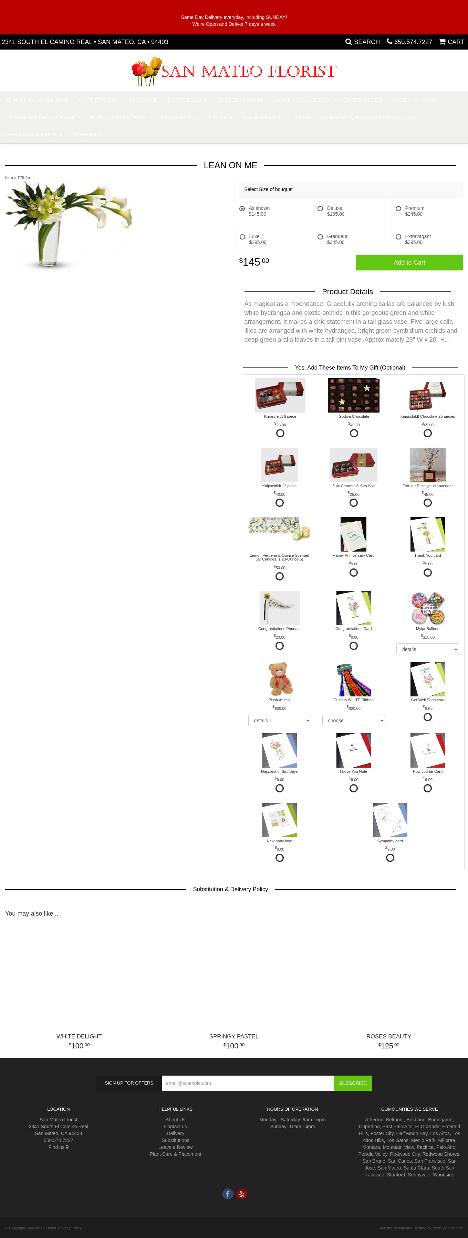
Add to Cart (409, 262)
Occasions (178, 117)
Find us (59, 1147)
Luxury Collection (302, 100)
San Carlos (400, 1161)
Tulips (302, 117)
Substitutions (175, 1140)
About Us (176, 1119)
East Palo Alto (398, 1126)
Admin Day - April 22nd (37, 100)
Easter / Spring (240, 100)
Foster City (382, 1133)
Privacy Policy (70, 1228)
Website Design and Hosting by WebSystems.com (420, 1228)
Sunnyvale (419, 1174)
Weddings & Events (33, 134)
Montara (371, 1147)
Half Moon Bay (412, 1133)
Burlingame (440, 1119)
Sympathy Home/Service (40, 117)
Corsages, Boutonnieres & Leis (368, 117)
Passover (143, 100)
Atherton (374, 1119)
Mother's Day (98, 100)
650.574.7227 (413, 42)
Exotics (220, 117)
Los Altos (440, 1133)
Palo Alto (445, 1147)
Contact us (175, 1126)
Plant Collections (119, 117)
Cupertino (369, 1126)
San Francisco (430, 1161)
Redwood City (405, 1154)
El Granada (427, 1126)
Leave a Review (175, 1147)
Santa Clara (416, 1168)
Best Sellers (187, 100)
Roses (401, 100)
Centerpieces (361, 100)
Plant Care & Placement (175, 1154)
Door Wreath (262, 117)
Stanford (396, 1174)
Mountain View (398, 1147)
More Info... (89, 134)
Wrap (429, 100)
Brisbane (415, 1119)
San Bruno (374, 1161)
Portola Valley (372, 1154)
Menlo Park (423, 1140)
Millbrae (446, 1140)
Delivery (175, 1133)
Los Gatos (397, 1140)
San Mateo (389, 1168)
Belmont (395, 1119)
